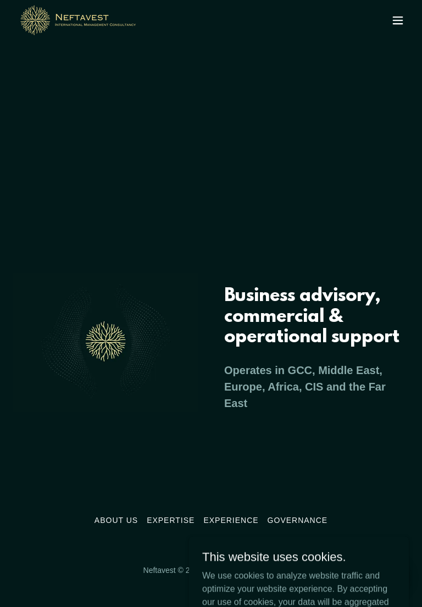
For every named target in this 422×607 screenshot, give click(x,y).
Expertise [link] (171, 520)
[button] (398, 20)
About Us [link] (116, 520)
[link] (78, 20)
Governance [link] (298, 520)
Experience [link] (230, 520)
